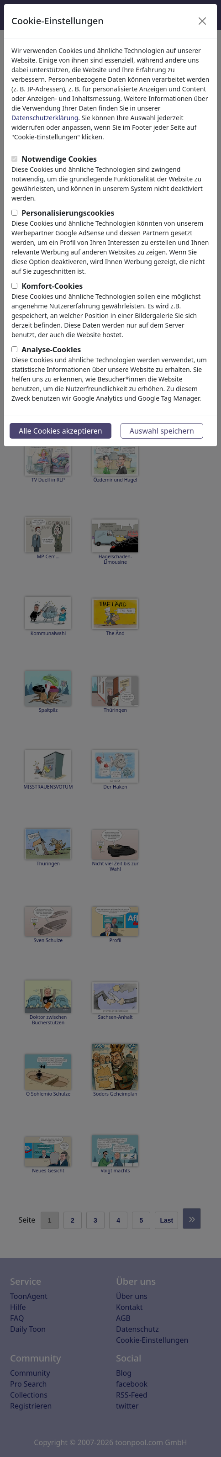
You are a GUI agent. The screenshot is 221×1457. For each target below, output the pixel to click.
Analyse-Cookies (51, 349)
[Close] (202, 21)
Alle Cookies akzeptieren (60, 431)
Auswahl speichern (162, 431)
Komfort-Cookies (52, 286)
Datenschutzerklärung (44, 117)
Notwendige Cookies (59, 159)
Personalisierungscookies (67, 213)
